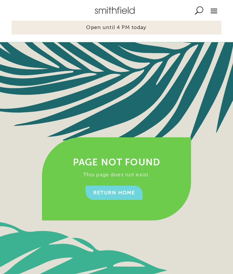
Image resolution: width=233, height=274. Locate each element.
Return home (114, 193)
